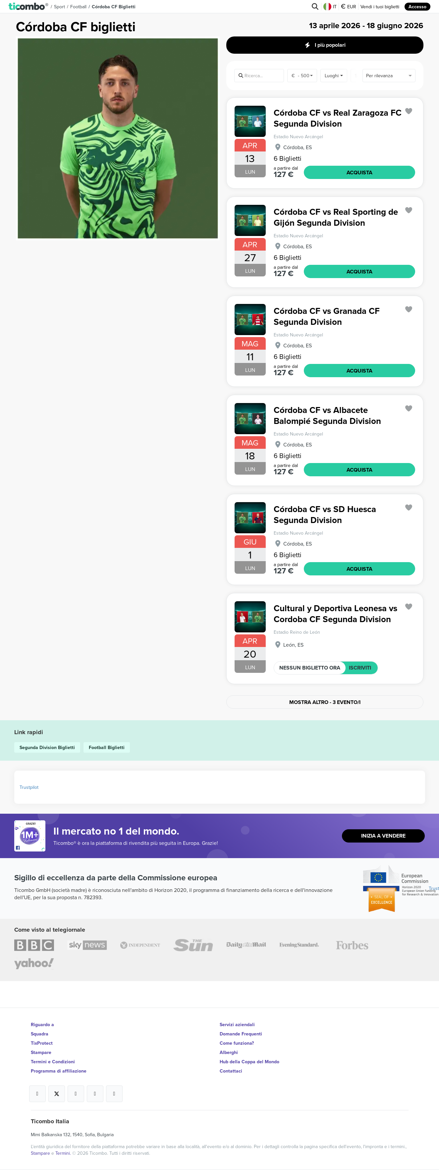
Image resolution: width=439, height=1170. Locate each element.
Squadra (39, 1033)
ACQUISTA (359, 172)
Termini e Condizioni (53, 1061)
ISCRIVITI (360, 668)
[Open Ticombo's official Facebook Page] (30, 848)
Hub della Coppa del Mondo (249, 1061)
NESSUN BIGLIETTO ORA (309, 668)
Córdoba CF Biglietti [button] (114, 6)
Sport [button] (59, 6)
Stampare (41, 1052)
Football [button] (78, 6)
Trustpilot (29, 787)
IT (330, 6)
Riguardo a (42, 1024)
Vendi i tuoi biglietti (379, 6)
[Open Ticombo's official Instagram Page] (76, 1093)
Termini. (63, 1153)
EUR (348, 6)
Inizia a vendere (383, 836)
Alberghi (229, 1052)
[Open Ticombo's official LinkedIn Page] (114, 1093)
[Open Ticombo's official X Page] (56, 1093)
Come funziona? (237, 1043)
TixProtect (42, 1043)
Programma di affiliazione (58, 1071)
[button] (29, 7)
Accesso (417, 6)
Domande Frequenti (241, 1033)
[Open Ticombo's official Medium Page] (95, 1093)
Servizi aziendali (237, 1024)
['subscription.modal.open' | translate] (408, 111)
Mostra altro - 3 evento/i (324, 702)
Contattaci (231, 1071)
